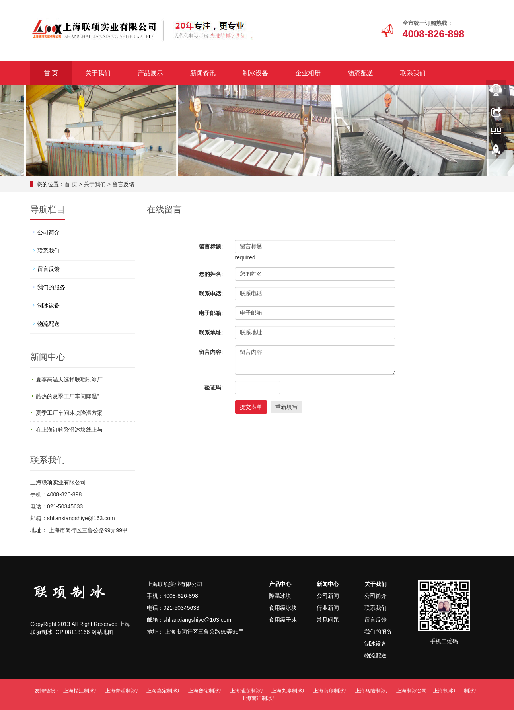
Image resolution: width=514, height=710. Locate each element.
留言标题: (211, 246)
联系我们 (413, 73)
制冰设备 (255, 73)
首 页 (51, 73)
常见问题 (328, 620)
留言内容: (211, 352)
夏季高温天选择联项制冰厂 (69, 379)
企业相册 (308, 73)
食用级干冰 (283, 620)
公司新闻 (328, 596)
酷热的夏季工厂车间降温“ (67, 396)
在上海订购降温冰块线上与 (69, 429)
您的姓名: (211, 274)
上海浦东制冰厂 (248, 691)
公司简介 (48, 232)
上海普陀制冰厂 (206, 691)
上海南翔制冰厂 (331, 691)
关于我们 (98, 73)
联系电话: (211, 293)
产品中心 (280, 584)
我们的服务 (51, 287)
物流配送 (360, 73)
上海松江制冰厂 (81, 691)
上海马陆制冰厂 (373, 691)
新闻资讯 (203, 73)
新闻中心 (328, 584)
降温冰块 (280, 596)
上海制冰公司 (411, 691)
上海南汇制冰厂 (259, 698)
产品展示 (150, 73)
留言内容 (315, 360)
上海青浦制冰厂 (123, 691)
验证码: (213, 387)
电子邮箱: (211, 313)
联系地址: (211, 332)
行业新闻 (328, 608)
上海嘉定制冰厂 (164, 691)
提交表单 (251, 407)
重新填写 (286, 407)
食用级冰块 (283, 608)
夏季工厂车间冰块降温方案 (69, 413)
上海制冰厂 (446, 691)
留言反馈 (48, 269)
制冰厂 (471, 691)
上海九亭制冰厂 (289, 691)
